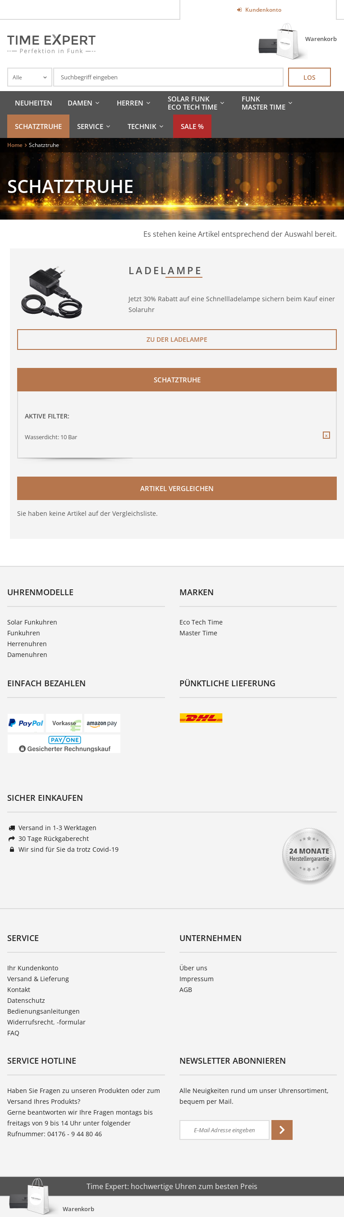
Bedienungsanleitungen (43, 1011)
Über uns (193, 968)
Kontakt (18, 989)
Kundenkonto (262, 10)
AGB (185, 989)
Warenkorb (321, 39)
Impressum (196, 978)
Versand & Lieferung (38, 978)
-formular (71, 1022)
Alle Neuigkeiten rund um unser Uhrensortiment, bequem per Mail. (254, 1096)
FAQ (13, 1033)
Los (309, 77)
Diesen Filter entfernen (326, 442)
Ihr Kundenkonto (32, 968)
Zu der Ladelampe (177, 339)
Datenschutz (26, 1000)
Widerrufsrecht (30, 1022)
